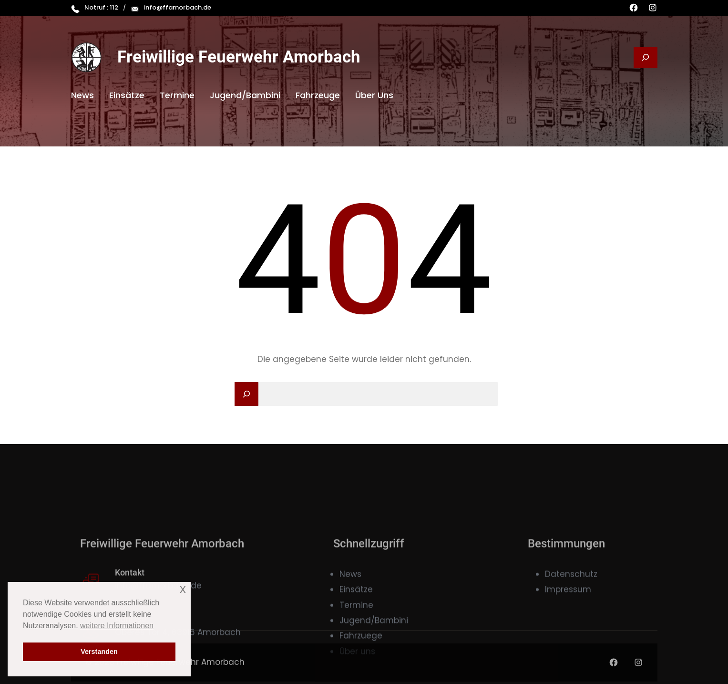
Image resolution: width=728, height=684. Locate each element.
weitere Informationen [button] (117, 626)
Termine (356, 645)
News (350, 614)
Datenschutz (571, 614)
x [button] (183, 588)
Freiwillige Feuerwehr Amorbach (238, 57)
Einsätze (356, 629)
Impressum (568, 629)
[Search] (246, 394)
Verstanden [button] (99, 651)
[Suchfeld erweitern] (645, 57)
